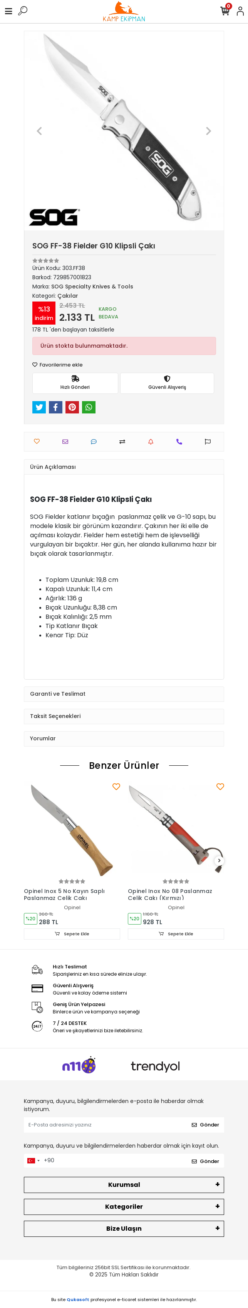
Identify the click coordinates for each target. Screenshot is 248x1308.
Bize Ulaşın (124, 1228)
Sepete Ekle (72, 934)
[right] (219, 861)
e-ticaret (126, 1299)
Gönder (205, 1124)
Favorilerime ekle (57, 364)
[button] (39, 130)
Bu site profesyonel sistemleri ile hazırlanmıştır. (124, 1299)
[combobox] (33, 1160)
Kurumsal (124, 1184)
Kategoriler (124, 1206)
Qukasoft (78, 1299)
